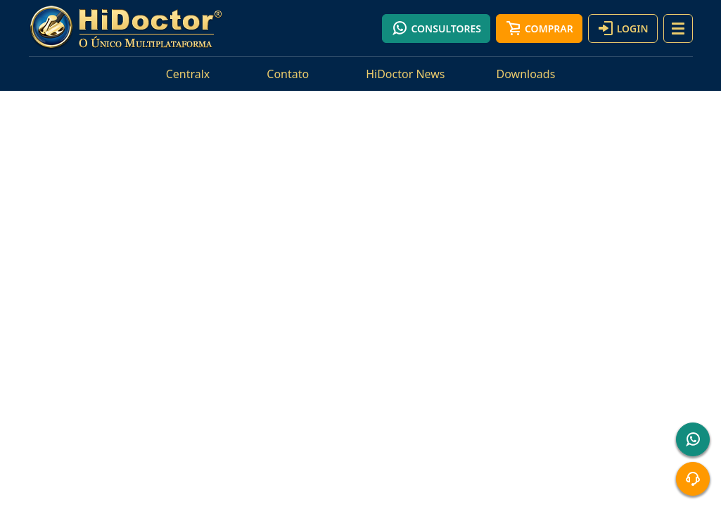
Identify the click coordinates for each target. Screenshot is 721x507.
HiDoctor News (405, 74)
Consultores (436, 28)
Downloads (526, 74)
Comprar (539, 28)
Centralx (188, 74)
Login (623, 28)
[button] (678, 28)
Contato (288, 74)
